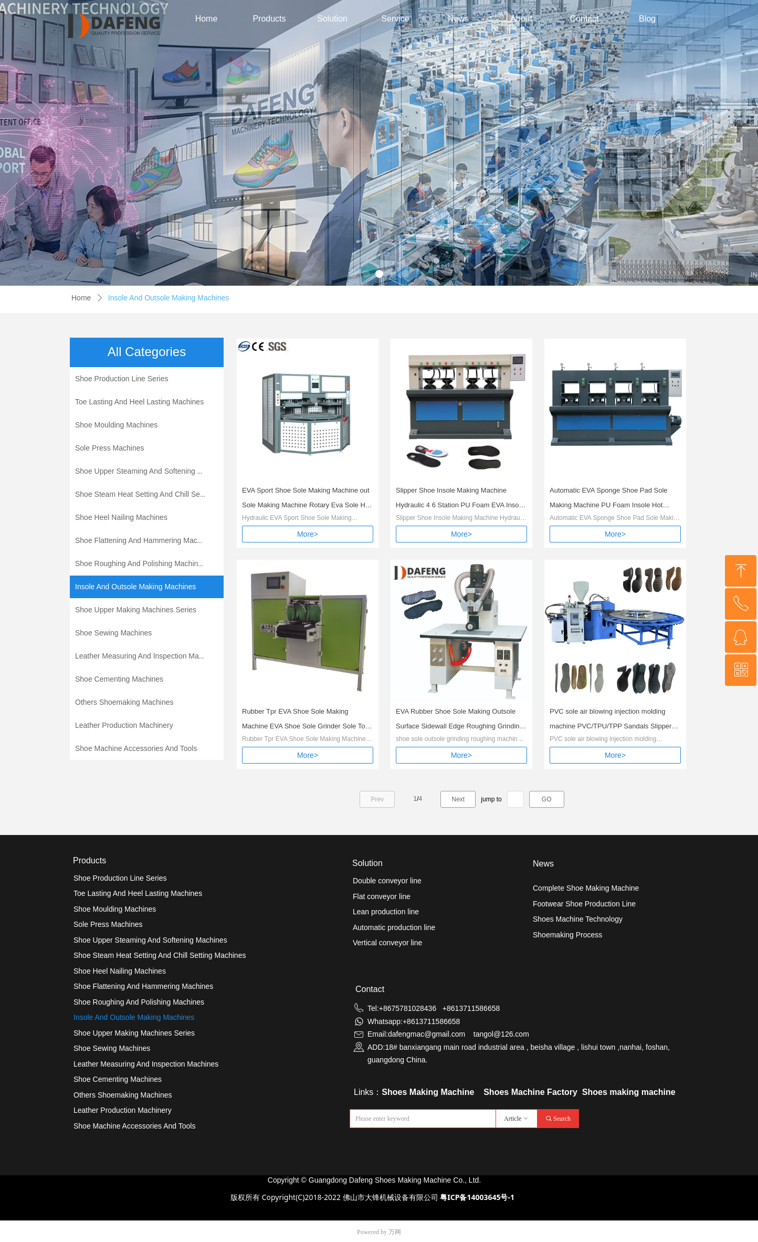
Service (395, 18)
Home (206, 18)
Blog (647, 18)
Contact (584, 18)
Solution (332, 18)
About (521, 18)
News (458, 18)
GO (547, 799)
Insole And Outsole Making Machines (168, 298)
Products (269, 18)
